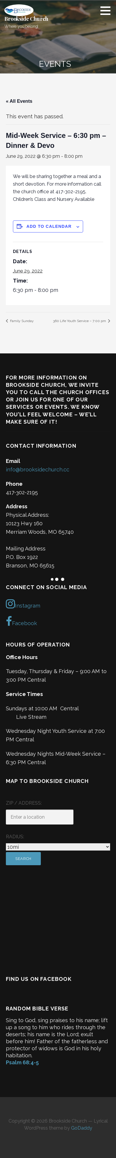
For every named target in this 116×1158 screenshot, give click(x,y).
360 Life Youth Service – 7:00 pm (80, 321)
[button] (107, 10)
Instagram (23, 603)
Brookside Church (26, 18)
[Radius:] (58, 847)
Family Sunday (21, 321)
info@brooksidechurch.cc (37, 469)
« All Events (19, 101)
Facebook (21, 621)
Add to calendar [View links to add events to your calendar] (49, 226)
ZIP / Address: (24, 803)
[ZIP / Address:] (39, 817)
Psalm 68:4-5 (22, 1062)
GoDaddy (81, 1128)
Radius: (15, 836)
